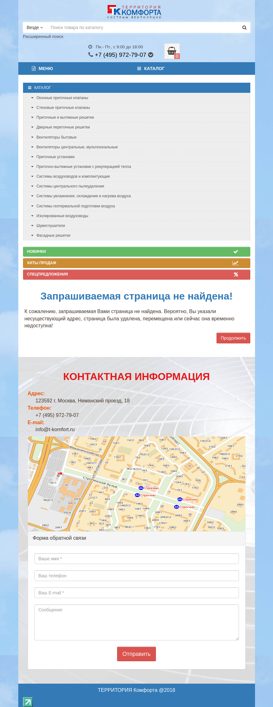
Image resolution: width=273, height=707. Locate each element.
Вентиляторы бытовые (54, 137)
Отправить (136, 654)
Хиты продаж (132, 262)
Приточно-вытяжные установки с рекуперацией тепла (81, 166)
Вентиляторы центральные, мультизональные (74, 147)
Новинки (132, 251)
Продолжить (233, 338)
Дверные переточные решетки (60, 127)
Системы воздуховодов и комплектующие (70, 176)
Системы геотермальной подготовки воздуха (73, 206)
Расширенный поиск (43, 36)
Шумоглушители (48, 225)
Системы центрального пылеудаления (67, 186)
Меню (42, 68)
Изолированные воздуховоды (59, 216)
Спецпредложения (132, 274)
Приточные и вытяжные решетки (62, 117)
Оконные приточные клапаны (59, 98)
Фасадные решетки (50, 235)
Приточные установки (53, 157)
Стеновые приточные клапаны (60, 107)
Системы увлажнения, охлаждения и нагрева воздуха (81, 196)
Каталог (151, 68)
